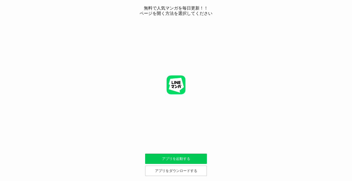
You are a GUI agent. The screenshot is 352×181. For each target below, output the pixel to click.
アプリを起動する (176, 159)
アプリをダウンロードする (176, 171)
